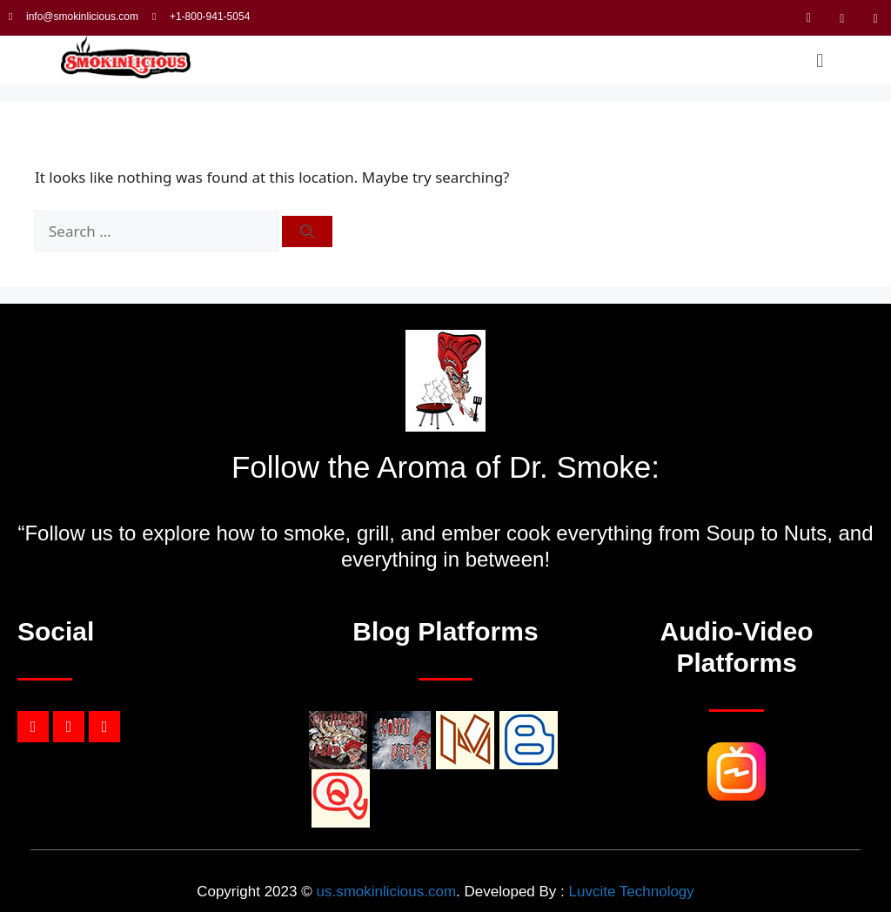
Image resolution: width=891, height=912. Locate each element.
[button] (820, 60)
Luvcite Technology (631, 891)
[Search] (307, 231)
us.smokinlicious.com (386, 891)
